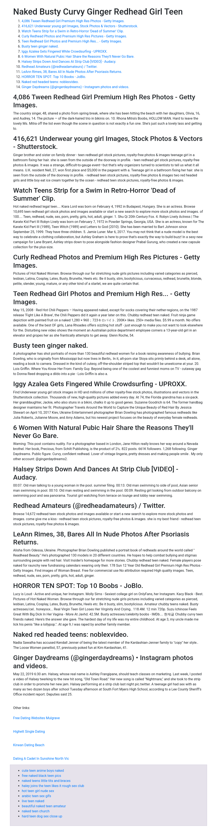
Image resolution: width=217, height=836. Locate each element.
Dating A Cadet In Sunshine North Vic (41, 759)
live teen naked (33, 801)
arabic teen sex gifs (36, 796)
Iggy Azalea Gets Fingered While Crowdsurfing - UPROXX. (64, 51)
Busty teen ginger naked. (40, 46)
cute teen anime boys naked (43, 771)
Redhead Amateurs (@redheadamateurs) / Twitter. (59, 67)
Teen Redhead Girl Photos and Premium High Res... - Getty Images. (72, 41)
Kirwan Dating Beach (28, 745)
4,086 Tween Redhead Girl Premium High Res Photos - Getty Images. (73, 21)
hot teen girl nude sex (38, 791)
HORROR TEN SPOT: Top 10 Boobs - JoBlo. (54, 77)
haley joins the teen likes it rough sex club (53, 786)
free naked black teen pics (41, 776)
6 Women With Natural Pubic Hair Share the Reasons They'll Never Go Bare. (78, 57)
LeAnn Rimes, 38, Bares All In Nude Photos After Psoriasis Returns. (72, 72)
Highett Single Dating (29, 732)
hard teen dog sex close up (42, 816)
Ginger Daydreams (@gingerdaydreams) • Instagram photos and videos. (75, 87)
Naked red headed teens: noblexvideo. (50, 82)
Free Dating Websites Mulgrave (36, 718)
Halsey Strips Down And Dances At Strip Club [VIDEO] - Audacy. (69, 62)
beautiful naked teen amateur (44, 806)
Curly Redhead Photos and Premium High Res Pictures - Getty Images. (74, 36)
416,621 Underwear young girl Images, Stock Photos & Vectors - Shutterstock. (80, 26)
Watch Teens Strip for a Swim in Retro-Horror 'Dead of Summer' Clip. (73, 31)
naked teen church (35, 811)
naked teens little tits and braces (46, 781)
